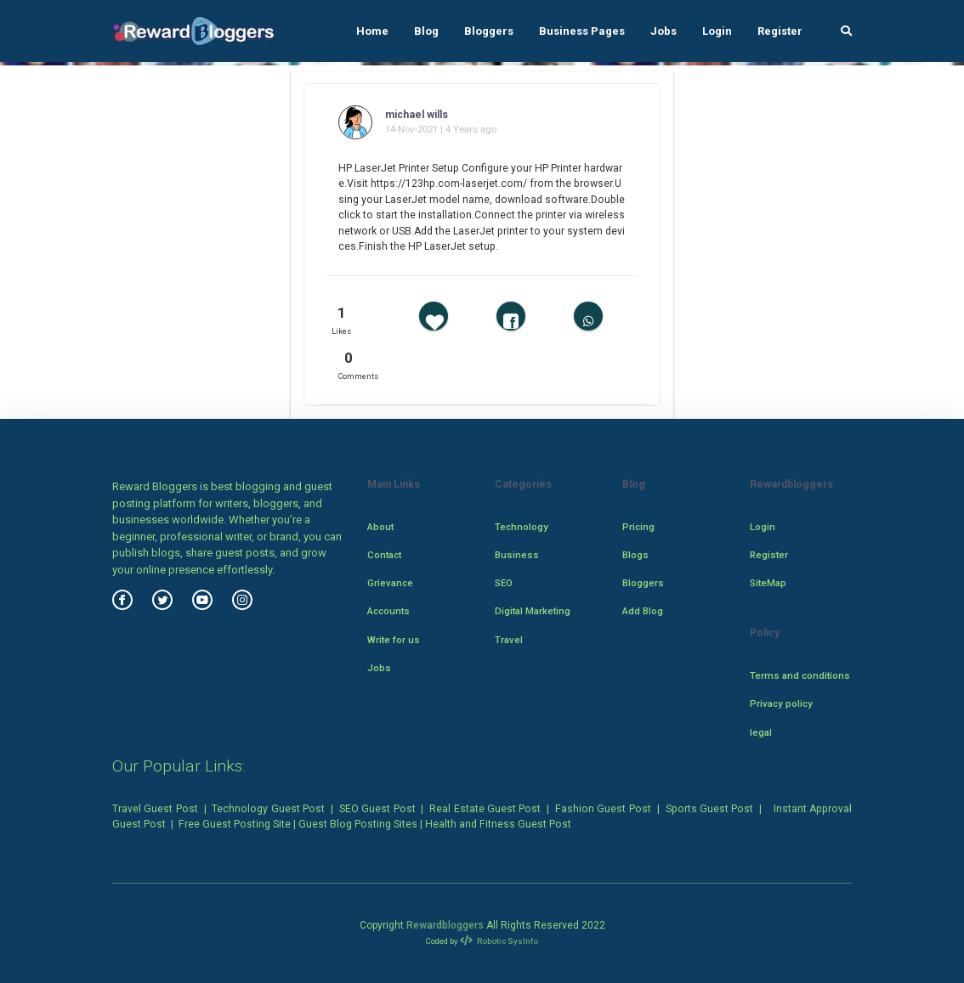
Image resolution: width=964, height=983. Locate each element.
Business (517, 555)
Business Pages (582, 31)
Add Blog (642, 611)
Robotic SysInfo (499, 941)
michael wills (416, 115)
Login (717, 31)
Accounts (388, 611)
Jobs (663, 31)
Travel (509, 640)
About (380, 527)
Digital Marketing (532, 611)
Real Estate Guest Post (485, 809)
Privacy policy (781, 703)
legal (761, 732)
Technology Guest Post (268, 809)
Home (372, 31)
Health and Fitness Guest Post (498, 824)
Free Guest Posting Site (235, 824)
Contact (384, 555)
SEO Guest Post (377, 809)
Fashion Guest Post (603, 809)
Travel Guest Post (155, 809)
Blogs (635, 555)
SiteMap (768, 583)
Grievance (390, 583)
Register (779, 31)
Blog (426, 31)
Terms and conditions (800, 675)
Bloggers (488, 31)
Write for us (393, 640)
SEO (504, 583)
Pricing (638, 527)
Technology (521, 527)
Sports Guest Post (710, 809)
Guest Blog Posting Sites (357, 824)
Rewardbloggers (445, 925)
